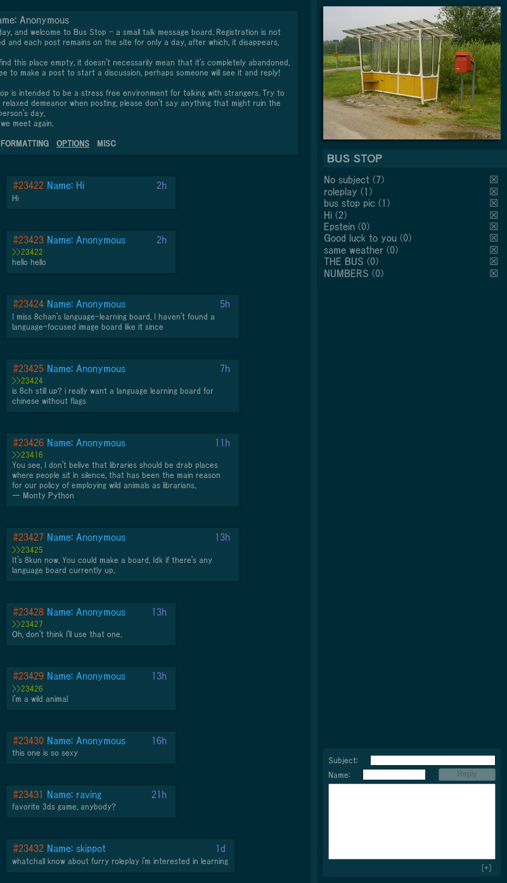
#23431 (28, 794)
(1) (366, 191)
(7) (378, 179)
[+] (486, 868)
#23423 (28, 240)
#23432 (28, 848)
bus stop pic (349, 203)
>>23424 (27, 381)
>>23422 (27, 252)
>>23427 (27, 624)
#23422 (28, 185)
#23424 (28, 304)
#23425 (28, 368)
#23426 (28, 442)
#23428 (28, 612)
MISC (106, 143)
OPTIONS (72, 143)
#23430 (28, 740)
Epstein (339, 226)
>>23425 (27, 550)
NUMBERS (346, 273)
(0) (363, 226)
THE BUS (344, 261)
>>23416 (27, 455)
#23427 (28, 537)
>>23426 (27, 689)
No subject (348, 179)
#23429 (28, 676)
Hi (328, 215)
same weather (353, 250)
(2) (341, 215)
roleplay (340, 191)
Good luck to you (360, 238)
